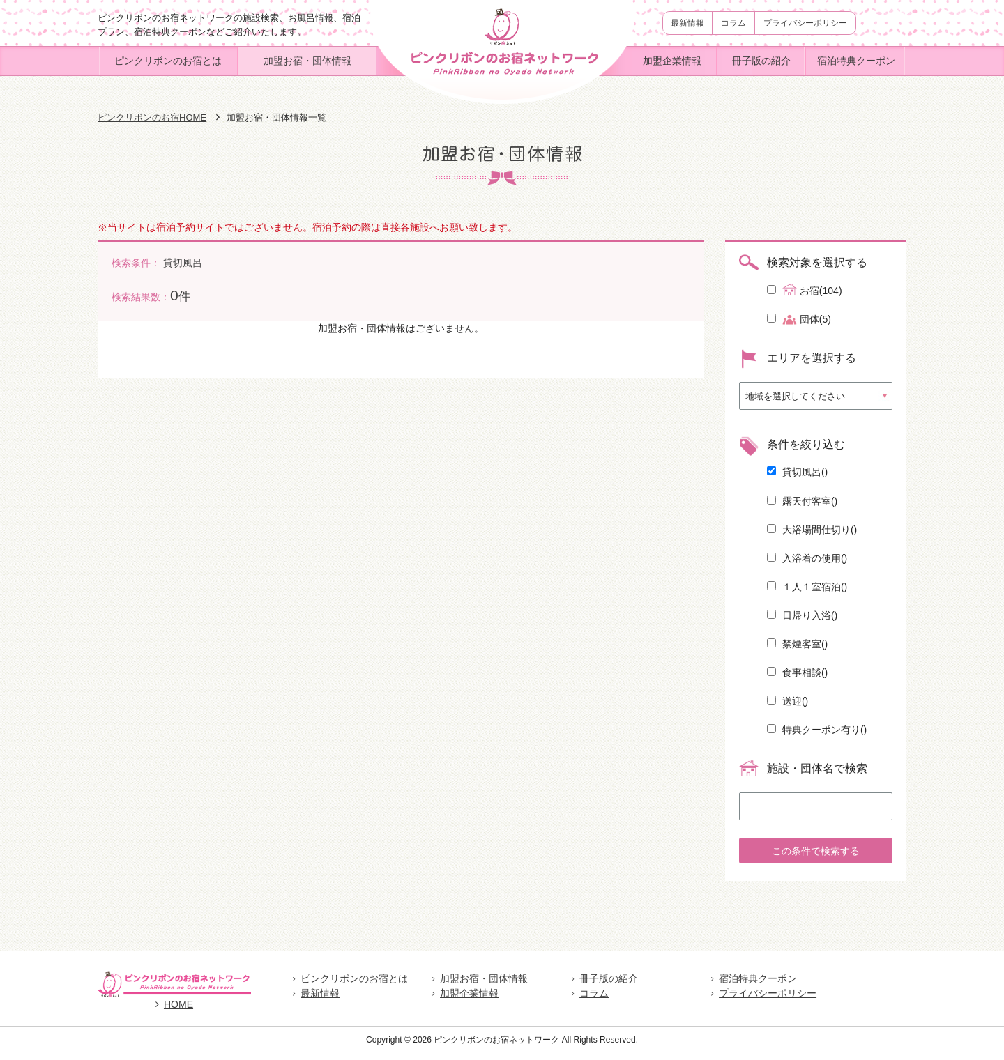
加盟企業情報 (672, 60)
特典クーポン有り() (817, 729)
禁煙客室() (797, 644)
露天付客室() (802, 501)
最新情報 (687, 23)
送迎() (787, 701)
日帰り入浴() (802, 615)
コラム (733, 23)
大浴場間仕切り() (812, 529)
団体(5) (799, 319)
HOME (174, 1011)
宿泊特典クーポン (856, 60)
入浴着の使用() (807, 558)
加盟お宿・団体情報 (307, 60)
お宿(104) (804, 290)
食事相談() (797, 672)
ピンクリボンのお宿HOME (152, 117)
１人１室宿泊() (807, 586)
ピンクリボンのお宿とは (168, 60)
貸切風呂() (797, 471)
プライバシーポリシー (805, 23)
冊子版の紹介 (761, 60)
